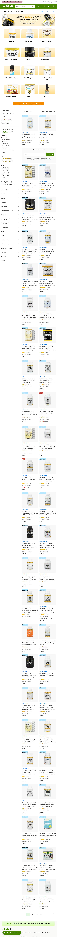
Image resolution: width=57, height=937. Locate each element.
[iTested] (2, 131)
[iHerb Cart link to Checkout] (54, 6)
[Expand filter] (18, 190)
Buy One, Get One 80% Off (47, 618)
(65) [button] (4, 141)
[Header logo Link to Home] (9, 6)
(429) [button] (6, 139)
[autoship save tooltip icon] (11, 182)
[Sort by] (48, 111)
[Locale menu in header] (40, 6)
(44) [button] (5, 143)
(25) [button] (6, 145)
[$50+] (2, 177)
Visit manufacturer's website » (48, 11)
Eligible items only (7, 184)
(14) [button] (4, 148)
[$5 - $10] (2, 170)
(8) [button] (8, 150)
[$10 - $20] (2, 172)
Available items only (8, 129)
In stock (4, 116)
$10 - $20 (5, 172)
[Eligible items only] (2, 184)
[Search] (25, 6)
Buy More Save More (7, 113)
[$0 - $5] (2, 167)
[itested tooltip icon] (9, 132)
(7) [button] (4, 152)
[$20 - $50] (2, 175)
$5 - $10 (5, 170)
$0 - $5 (5, 167)
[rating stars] (25, 140)
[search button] (33, 6)
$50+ (4, 177)
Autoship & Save (6, 123)
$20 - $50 (5, 175)
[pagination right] (54, 914)
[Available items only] (2, 129)
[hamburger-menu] (3, 6)
